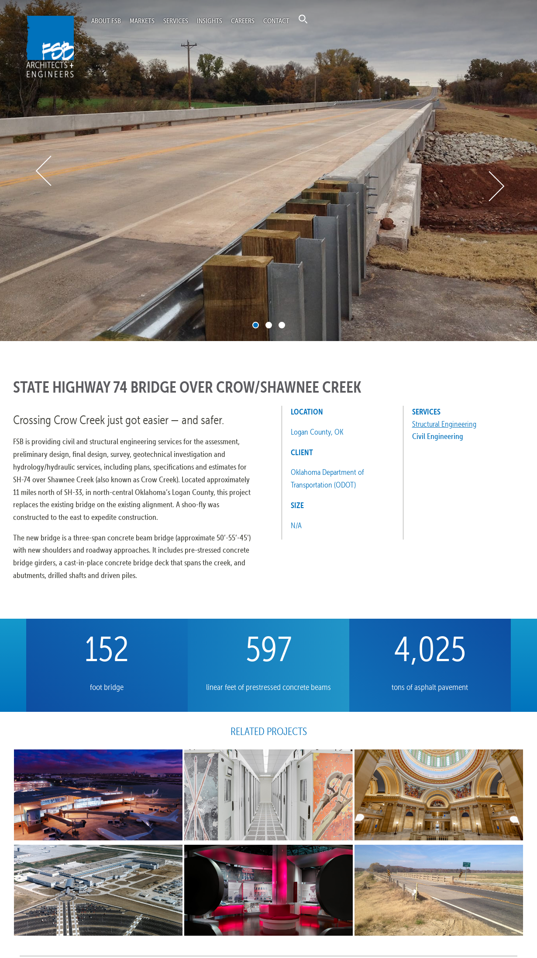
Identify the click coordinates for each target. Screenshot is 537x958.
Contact (276, 20)
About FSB (106, 20)
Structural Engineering (444, 423)
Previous (44, 171)
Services (175, 20)
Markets (142, 20)
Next (496, 186)
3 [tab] (282, 325)
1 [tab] (255, 325)
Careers (243, 20)
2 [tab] (268, 325)
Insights (209, 20)
